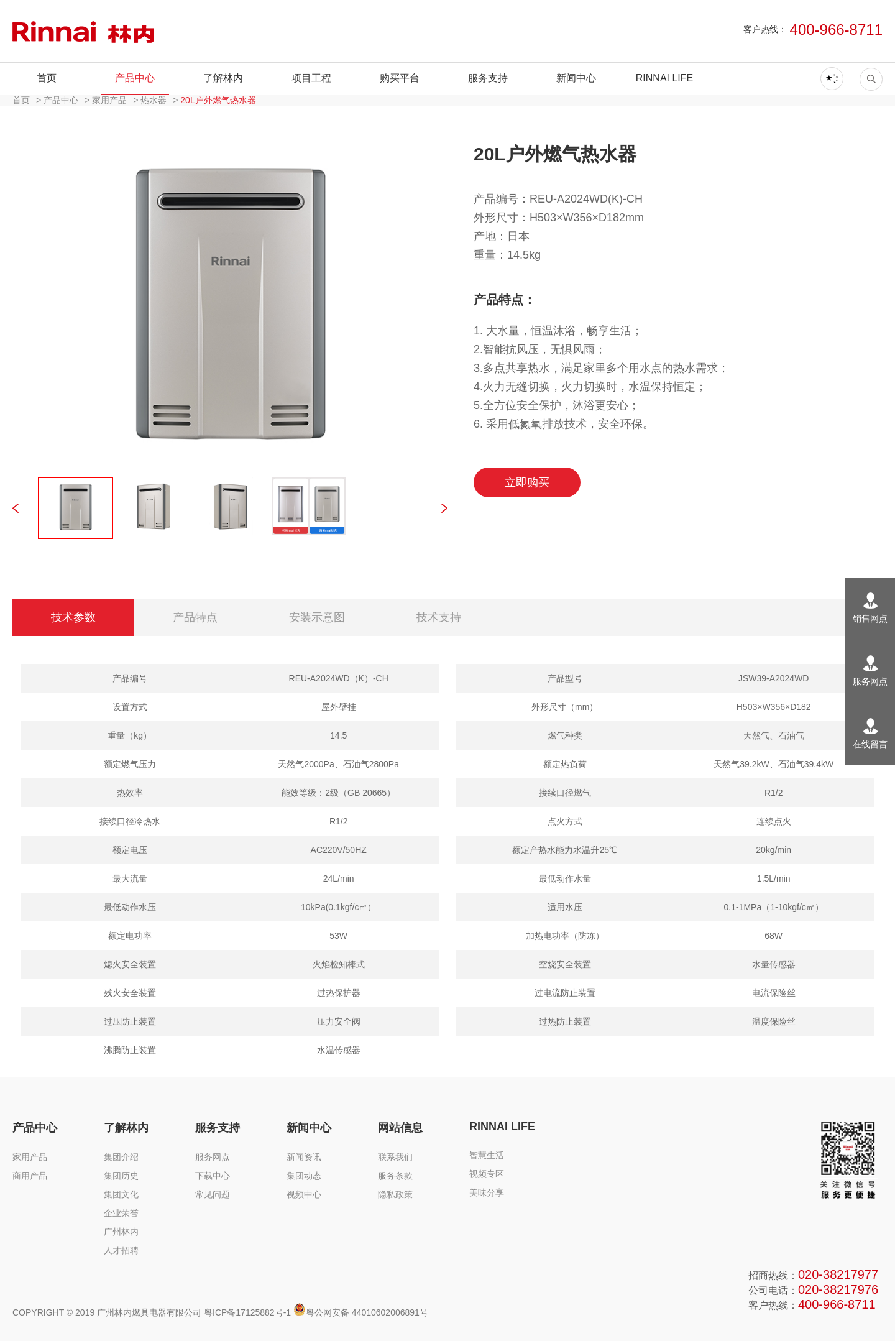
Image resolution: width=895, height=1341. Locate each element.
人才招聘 (121, 1250)
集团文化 (121, 1194)
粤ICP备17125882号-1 (247, 1312)
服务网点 (212, 1157)
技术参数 (73, 617)
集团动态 (304, 1176)
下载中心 (212, 1176)
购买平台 (400, 78)
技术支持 (438, 617)
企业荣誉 (121, 1213)
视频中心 (304, 1194)
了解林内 (223, 78)
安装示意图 (317, 617)
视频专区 (486, 1174)
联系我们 (395, 1157)
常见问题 (212, 1194)
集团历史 (121, 1176)
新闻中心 (576, 78)
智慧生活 (486, 1155)
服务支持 (488, 78)
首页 (47, 78)
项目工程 (311, 78)
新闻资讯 (304, 1157)
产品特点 (195, 617)
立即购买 (527, 482)
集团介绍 (121, 1157)
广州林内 (121, 1232)
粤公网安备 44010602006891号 (360, 1312)
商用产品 (29, 1176)
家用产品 (29, 1157)
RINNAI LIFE (664, 78)
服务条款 (395, 1176)
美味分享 (486, 1192)
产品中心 (135, 78)
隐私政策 (395, 1194)
